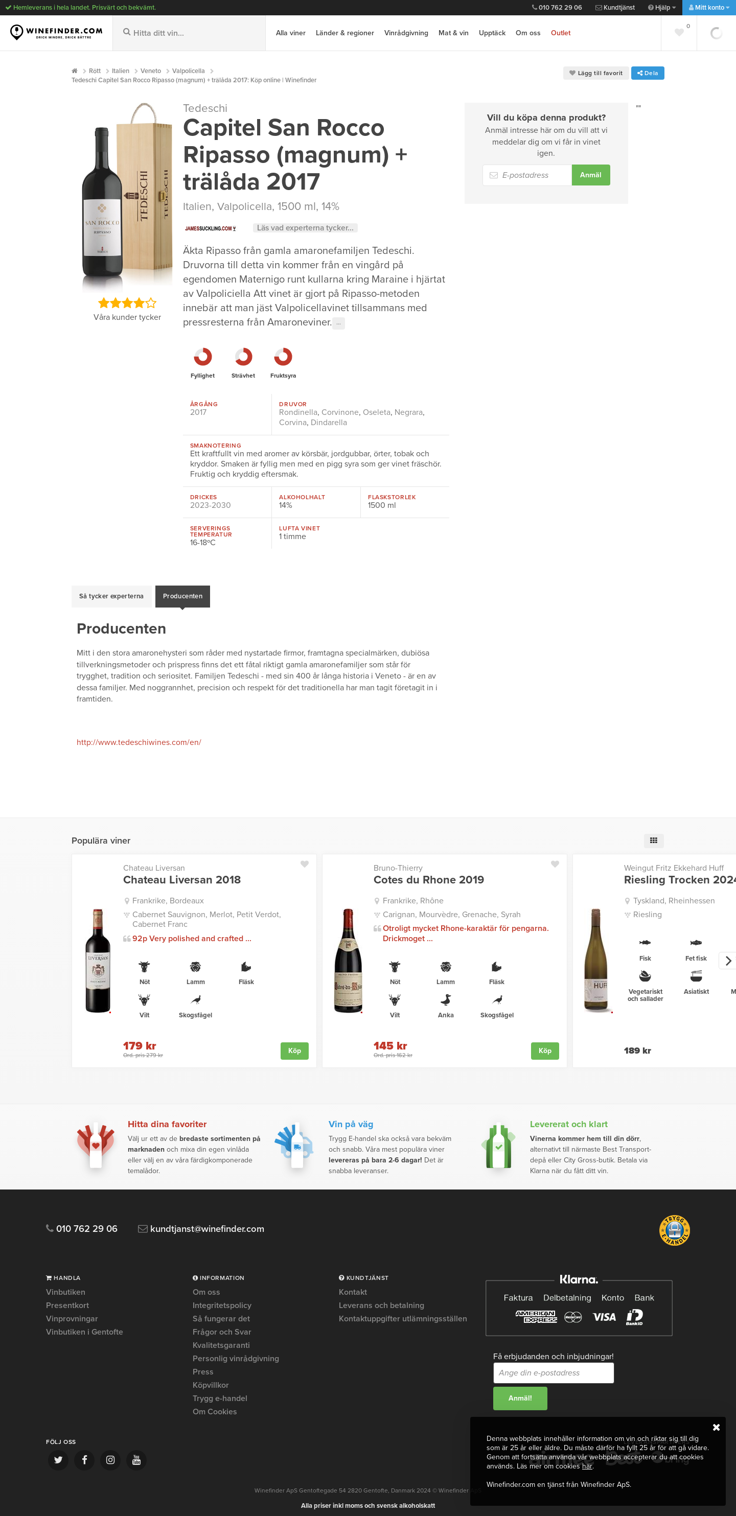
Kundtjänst (615, 8)
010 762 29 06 (557, 8)
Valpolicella (246, 206)
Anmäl (591, 175)
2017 (198, 412)
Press (203, 1366)
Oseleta (376, 412)
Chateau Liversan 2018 (182, 874)
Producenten (182, 594)
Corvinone (340, 412)
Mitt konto (709, 8)
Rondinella (298, 412)
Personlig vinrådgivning (236, 1353)
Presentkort (67, 1300)
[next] (727, 955)
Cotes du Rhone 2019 (429, 874)
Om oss (528, 33)
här (587, 1466)
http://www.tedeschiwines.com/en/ (139, 737)
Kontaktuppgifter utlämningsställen (403, 1313)
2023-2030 (210, 505)
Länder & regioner (345, 33)
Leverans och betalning (381, 1300)
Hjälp (662, 8)
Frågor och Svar (222, 1326)
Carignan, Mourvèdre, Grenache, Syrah (452, 909)
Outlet (560, 33)
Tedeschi (205, 108)
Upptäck (492, 33)
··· (338, 323)
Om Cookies (215, 1406)
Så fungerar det (221, 1313)
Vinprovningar (72, 1313)
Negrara (409, 412)
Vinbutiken (65, 1287)
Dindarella (329, 422)
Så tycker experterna (111, 594)
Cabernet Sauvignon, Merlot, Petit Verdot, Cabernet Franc (206, 914)
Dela (647, 73)
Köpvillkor (211, 1379)
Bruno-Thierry (398, 862)
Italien (197, 206)
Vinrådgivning (406, 33)
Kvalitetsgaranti (221, 1340)
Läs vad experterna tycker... (307, 228)
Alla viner (291, 33)
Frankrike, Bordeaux (168, 895)
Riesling (647, 909)
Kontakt (353, 1287)
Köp (294, 1045)
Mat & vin (454, 33)
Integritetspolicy (222, 1300)
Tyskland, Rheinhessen (674, 895)
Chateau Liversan (154, 862)
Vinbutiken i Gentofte (84, 1326)
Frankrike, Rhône (413, 895)
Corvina (293, 422)
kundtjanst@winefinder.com (206, 1223)
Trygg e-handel (220, 1393)
